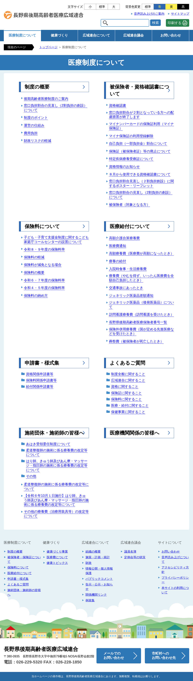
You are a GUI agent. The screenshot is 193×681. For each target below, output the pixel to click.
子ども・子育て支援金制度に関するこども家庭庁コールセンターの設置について (56, 239)
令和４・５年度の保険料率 (44, 288)
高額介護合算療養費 (124, 238)
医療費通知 (117, 246)
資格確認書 (117, 105)
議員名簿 (130, 551)
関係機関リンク (96, 594)
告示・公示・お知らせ (99, 587)
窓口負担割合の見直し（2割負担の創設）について (55, 108)
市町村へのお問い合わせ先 (164, 655)
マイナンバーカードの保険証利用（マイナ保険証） (141, 126)
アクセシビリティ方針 (175, 570)
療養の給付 (117, 261)
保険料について (42, 226)
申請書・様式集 (42, 363)
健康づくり (59, 35)
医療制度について (22, 35)
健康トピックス (57, 563)
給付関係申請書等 (39, 386)
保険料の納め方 (36, 295)
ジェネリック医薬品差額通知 (131, 295)
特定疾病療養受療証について (131, 159)
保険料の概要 (34, 272)
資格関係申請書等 (39, 374)
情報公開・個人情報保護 (99, 571)
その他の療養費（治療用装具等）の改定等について (56, 514)
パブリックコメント (99, 578)
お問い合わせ (170, 35)
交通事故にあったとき (126, 288)
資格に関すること (124, 386)
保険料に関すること (126, 399)
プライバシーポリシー (175, 580)
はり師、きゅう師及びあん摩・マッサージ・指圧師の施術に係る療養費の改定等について (56, 465)
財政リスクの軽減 (37, 141)
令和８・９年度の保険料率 (44, 249)
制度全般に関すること (128, 374)
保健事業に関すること (128, 412)
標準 (102, 6)
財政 (89, 563)
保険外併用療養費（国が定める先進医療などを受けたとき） (141, 331)
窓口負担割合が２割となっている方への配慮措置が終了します (141, 115)
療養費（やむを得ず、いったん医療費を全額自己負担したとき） (141, 278)
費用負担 (31, 133)
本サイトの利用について (175, 590)
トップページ (48, 47)
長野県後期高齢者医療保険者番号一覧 (138, 322)
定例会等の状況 (134, 557)
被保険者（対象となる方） (129, 205)
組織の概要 (93, 551)
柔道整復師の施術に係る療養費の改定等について (56, 452)
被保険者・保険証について (24, 559)
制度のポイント (36, 118)
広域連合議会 (133, 35)
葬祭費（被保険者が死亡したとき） (136, 341)
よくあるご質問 (127, 363)
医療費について (57, 557)
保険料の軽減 (34, 257)
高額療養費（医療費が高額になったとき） (141, 253)
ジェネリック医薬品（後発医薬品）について (141, 305)
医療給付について (130, 226)
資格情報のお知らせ (124, 167)
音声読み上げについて (175, 559)
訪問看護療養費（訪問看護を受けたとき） (141, 314)
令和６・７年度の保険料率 (44, 280)
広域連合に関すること (128, 380)
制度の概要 (37, 87)
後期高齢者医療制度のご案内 (46, 99)
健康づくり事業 (57, 551)
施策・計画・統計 (98, 557)
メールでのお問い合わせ (114, 655)
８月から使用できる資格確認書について (139, 174)
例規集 (90, 600)
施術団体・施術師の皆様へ (54, 433)
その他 (31, 476)
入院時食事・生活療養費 (128, 269)
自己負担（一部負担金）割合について (138, 143)
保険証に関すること (126, 393)
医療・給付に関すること (130, 405)
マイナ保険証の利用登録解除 (131, 136)
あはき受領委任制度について (48, 444)
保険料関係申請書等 (41, 380)
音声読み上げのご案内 (149, 13)
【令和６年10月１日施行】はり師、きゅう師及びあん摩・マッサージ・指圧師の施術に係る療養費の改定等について (56, 500)
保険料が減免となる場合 (42, 265)
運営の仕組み (34, 125)
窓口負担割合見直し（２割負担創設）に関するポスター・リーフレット (141, 183)
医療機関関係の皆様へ (134, 433)
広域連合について (96, 35)
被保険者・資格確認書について (139, 90)
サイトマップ (180, 13)
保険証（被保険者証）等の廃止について (139, 151)
